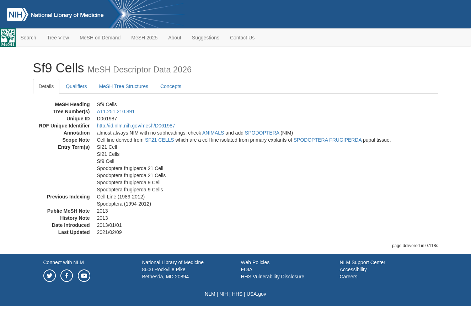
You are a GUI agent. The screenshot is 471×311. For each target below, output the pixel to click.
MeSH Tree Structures (123, 86)
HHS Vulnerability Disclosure (272, 276)
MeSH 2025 (144, 37)
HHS (237, 294)
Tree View (58, 37)
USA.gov (256, 294)
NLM (210, 294)
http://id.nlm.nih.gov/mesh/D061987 (136, 126)
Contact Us (242, 37)
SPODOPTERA (262, 133)
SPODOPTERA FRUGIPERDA (328, 140)
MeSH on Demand (100, 37)
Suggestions (205, 37)
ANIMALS (213, 133)
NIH (223, 294)
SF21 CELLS (159, 140)
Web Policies (255, 262)
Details (46, 86)
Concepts (170, 86)
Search (28, 37)
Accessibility (353, 269)
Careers (349, 276)
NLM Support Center (362, 262)
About (174, 37)
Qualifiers (76, 86)
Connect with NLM (63, 262)
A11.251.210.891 (116, 111)
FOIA (247, 269)
